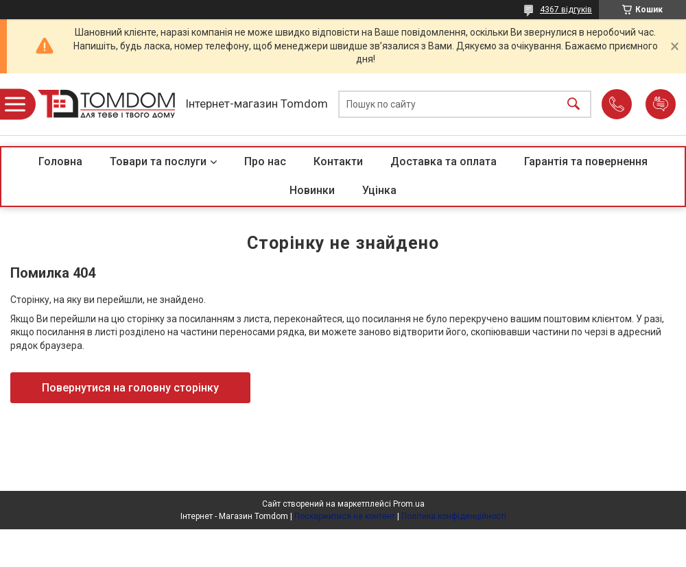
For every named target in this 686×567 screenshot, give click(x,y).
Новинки (312, 190)
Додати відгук (661, 104)
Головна (60, 161)
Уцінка (379, 190)
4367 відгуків (566, 9)
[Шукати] (573, 104)
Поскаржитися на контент (344, 516)
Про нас (265, 161)
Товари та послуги (158, 161)
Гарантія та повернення (586, 161)
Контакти (338, 161)
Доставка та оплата (443, 161)
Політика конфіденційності (453, 516)
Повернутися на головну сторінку (130, 387)
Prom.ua (409, 504)
